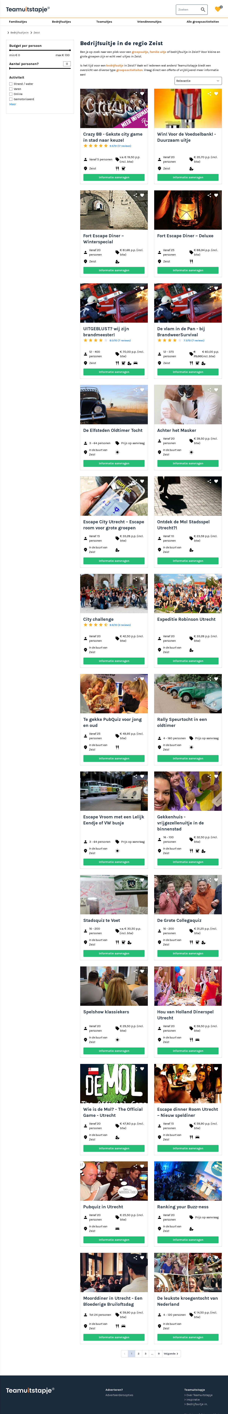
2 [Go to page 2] (138, 1353)
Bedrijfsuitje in (17, 32)
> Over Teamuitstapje (198, 1395)
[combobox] (187, 10)
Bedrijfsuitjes (61, 21)
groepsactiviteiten (129, 70)
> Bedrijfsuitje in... (196, 1404)
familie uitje (158, 52)
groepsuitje (140, 52)
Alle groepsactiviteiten (203, 21)
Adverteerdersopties (119, 1395)
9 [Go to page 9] (159, 1353)
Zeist (34, 32)
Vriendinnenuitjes (149, 21)
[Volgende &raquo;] (171, 1353)
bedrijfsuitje (114, 65)
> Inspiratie (192, 1399)
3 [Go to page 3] (145, 1353)
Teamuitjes (104, 21)
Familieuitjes (18, 21)
